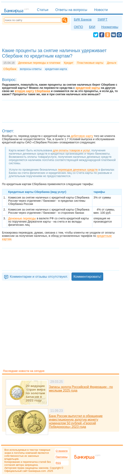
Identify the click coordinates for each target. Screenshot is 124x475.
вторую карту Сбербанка (32, 91)
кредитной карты (88, 87)
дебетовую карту (82, 136)
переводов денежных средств (78, 169)
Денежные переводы (22, 218)
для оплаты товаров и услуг (71, 150)
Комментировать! (87, 276)
